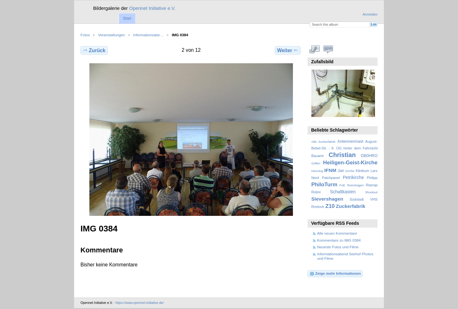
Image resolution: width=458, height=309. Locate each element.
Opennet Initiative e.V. (152, 8)
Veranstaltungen (111, 35)
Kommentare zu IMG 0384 (339, 240)
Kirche (349, 171)
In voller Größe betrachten (315, 49)
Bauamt (317, 156)
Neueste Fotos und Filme (338, 247)
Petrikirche (353, 177)
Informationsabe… (148, 35)
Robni (316, 192)
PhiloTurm (324, 185)
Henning (317, 171)
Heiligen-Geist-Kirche (350, 163)
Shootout (371, 192)
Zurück (94, 50)
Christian (342, 154)
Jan (341, 170)
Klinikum (362, 171)
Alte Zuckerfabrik (323, 141)
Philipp (372, 178)
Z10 (330, 206)
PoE (342, 185)
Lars (374, 171)
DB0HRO (369, 156)
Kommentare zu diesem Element (328, 49)
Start (127, 18)
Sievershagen (327, 199)
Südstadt (357, 199)
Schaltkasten (343, 191)
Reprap (372, 185)
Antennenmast (350, 141)
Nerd (315, 178)
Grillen (315, 163)
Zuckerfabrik (350, 206)
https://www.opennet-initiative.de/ (139, 303)
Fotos (85, 35)
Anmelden (370, 14)
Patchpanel (331, 178)
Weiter (287, 50)
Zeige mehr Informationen (335, 273)
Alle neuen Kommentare (337, 233)
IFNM (330, 170)
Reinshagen (355, 185)
